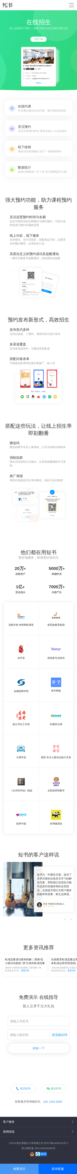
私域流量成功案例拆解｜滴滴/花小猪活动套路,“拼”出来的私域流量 (25, 961)
